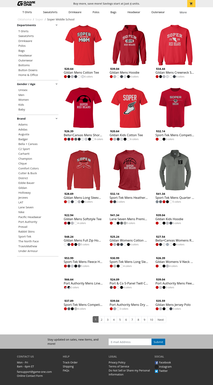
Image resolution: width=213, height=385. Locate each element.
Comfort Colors (28, 168)
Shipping (68, 366)
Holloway (24, 192)
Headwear (133, 12)
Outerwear (158, 12)
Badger (23, 139)
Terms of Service (119, 366)
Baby (21, 109)
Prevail (22, 226)
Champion (25, 158)
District (23, 178)
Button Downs (27, 70)
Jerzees (23, 197)
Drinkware (75, 12)
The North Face (28, 241)
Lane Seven (25, 207)
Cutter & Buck (27, 173)
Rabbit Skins (26, 231)
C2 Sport (24, 149)
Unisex (22, 90)
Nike (21, 212)
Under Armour (28, 251)
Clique (22, 163)
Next (161, 319)
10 (151, 319)
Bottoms (24, 65)
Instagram (163, 366)
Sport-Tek (24, 236)
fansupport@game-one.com (34, 372)
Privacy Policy (117, 362)
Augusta (23, 134)
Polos (95, 12)
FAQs (66, 370)
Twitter (161, 371)
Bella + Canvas (27, 144)
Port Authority (27, 221)
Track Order (70, 362)
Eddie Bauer (26, 182)
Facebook (163, 362)
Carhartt (23, 153)
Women (23, 99)
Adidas (22, 129)
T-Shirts (27, 12)
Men (21, 95)
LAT (20, 202)
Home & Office (28, 75)
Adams (23, 124)
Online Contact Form (30, 376)
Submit (158, 342)
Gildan (22, 187)
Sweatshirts (50, 12)
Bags (113, 12)
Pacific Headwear (29, 217)
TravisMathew (27, 246)
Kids (21, 104)
